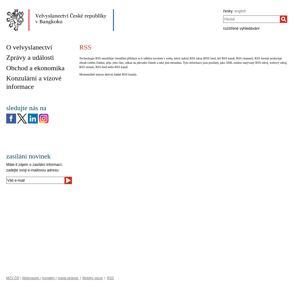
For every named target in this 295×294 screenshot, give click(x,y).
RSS (110, 278)
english (240, 11)
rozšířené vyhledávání (241, 28)
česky (228, 11)
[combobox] (251, 19)
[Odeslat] (68, 180)
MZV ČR (12, 278)
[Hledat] (283, 19)
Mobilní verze (92, 278)
